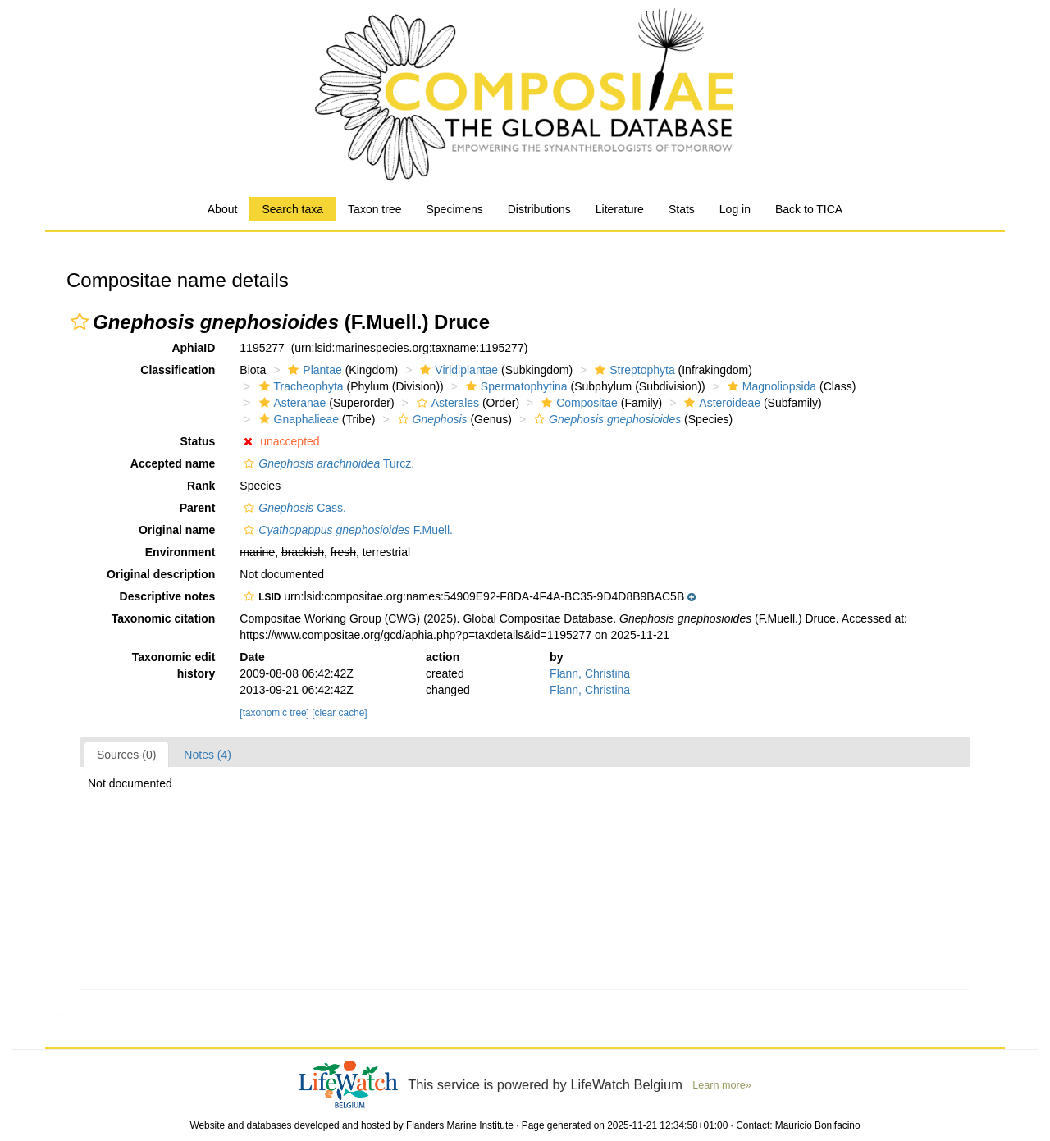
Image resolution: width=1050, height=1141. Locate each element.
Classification (177, 370)
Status (198, 441)
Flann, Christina (590, 673)
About (223, 209)
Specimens (454, 209)
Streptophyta (632, 370)
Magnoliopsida (770, 386)
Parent (198, 507)
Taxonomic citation (164, 618)
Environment (180, 552)
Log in (735, 209)
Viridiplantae (457, 370)
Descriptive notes (168, 596)
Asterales (446, 402)
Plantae (312, 370)
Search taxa (292, 209)
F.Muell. (346, 529)
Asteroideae (720, 402)
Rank (201, 485)
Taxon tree (374, 209)
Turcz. (327, 463)
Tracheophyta (299, 386)
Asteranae (290, 402)
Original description (161, 574)
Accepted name (172, 463)
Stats (682, 209)
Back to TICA (808, 209)
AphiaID (193, 347)
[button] (79, 321)
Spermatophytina (515, 386)
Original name (177, 529)
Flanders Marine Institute (460, 1125)
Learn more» (721, 1085)
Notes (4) (207, 754)
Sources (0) (126, 754)
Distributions (539, 209)
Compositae (577, 402)
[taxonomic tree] (274, 713)
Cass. (293, 507)
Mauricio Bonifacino (818, 1125)
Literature (620, 209)
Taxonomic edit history (174, 665)
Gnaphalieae (297, 419)
